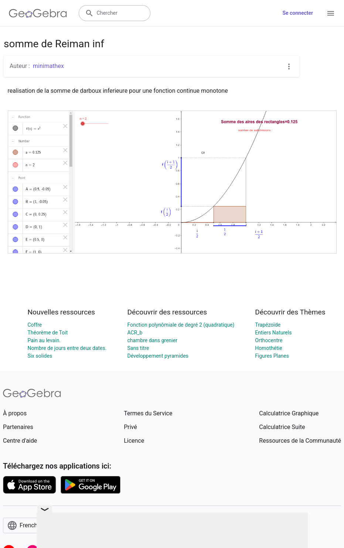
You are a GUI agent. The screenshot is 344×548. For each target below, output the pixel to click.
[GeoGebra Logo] (38, 13)
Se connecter (297, 13)
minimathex (48, 65)
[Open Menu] (330, 13)
